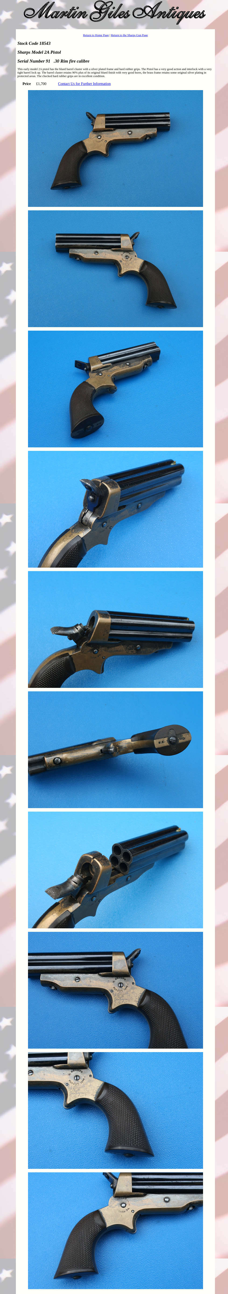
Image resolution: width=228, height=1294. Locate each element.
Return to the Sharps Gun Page (129, 35)
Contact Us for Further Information (84, 84)
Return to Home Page (96, 35)
